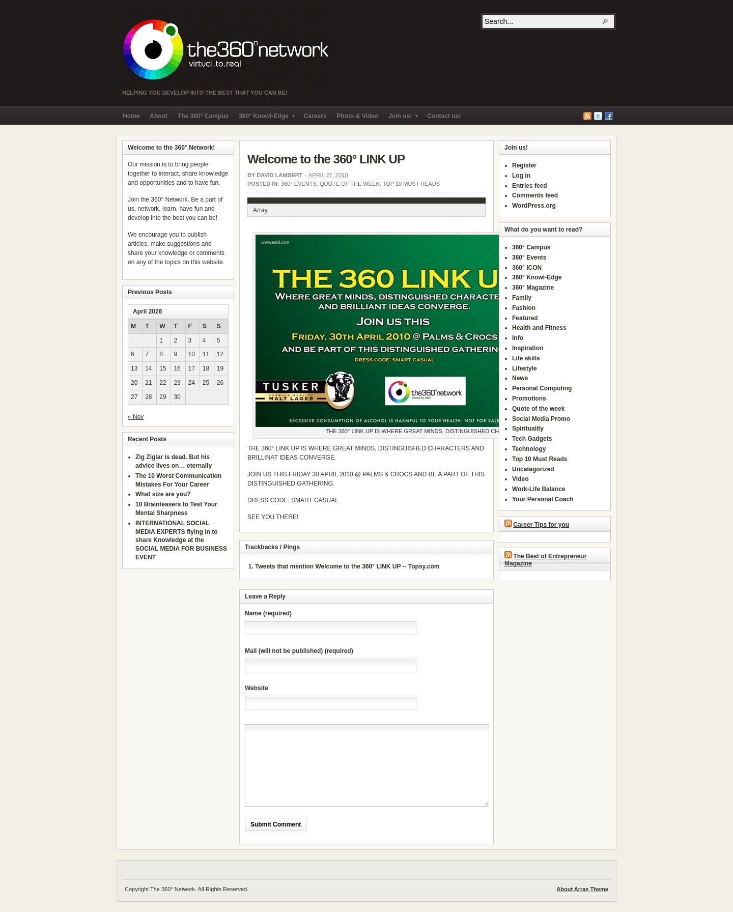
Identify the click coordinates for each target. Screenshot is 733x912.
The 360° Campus (203, 116)
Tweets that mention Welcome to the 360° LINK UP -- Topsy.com (347, 566)
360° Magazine (533, 287)
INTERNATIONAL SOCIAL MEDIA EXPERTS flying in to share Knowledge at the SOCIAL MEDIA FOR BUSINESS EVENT (181, 540)
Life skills (526, 358)
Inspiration (527, 348)
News (520, 378)
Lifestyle (524, 368)
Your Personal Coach (542, 499)
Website (256, 688)
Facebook (609, 116)
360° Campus (531, 247)
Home (131, 116)
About (158, 116)
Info (517, 337)
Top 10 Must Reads (411, 184)
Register (524, 165)
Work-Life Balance (538, 489)
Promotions (529, 398)
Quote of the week (350, 184)
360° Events (299, 184)
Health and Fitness (539, 327)
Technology (529, 448)
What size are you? (163, 494)
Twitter (598, 116)
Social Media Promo (541, 418)
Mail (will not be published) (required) (299, 650)
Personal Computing (542, 388)
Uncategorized (533, 469)
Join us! (400, 118)
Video (520, 478)
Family (521, 297)
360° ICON (527, 267)
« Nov (136, 416)
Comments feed (535, 195)
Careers (315, 116)
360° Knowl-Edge (264, 118)
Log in (521, 175)
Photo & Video (357, 116)
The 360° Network (225, 49)
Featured (525, 318)
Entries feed (529, 185)
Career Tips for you (541, 524)
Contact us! (444, 116)
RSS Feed (587, 116)
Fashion (523, 307)
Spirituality (528, 428)
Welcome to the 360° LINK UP (326, 159)
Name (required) (268, 613)
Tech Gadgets (532, 438)
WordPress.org (534, 205)
